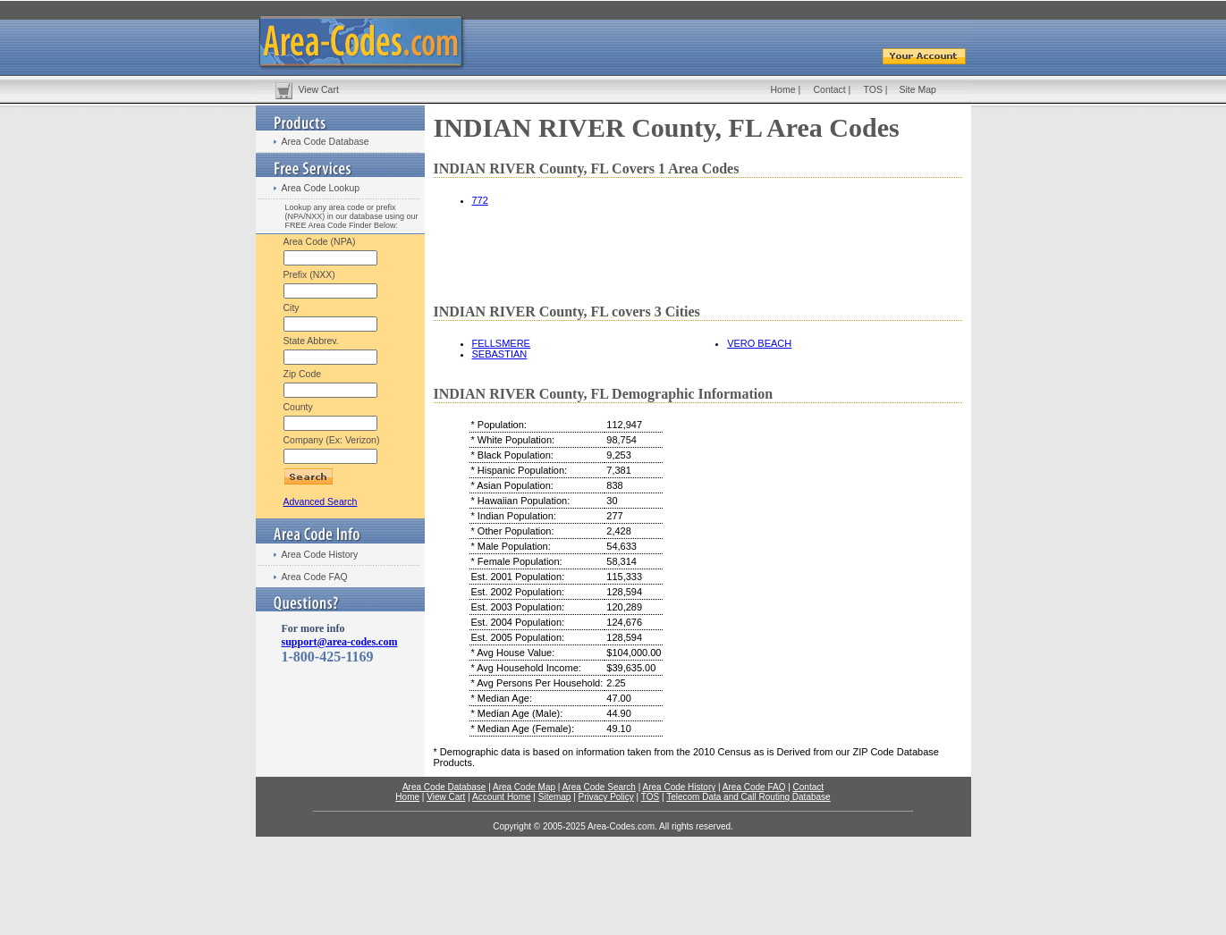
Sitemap (554, 797)
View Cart (319, 89)
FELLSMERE (501, 343)
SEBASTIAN (500, 354)
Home (783, 89)
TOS (873, 89)
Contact (830, 89)
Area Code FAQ (315, 576)
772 (480, 200)
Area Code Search (599, 787)
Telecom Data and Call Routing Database (748, 797)
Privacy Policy (606, 797)
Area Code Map (524, 787)
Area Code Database (325, 141)
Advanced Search (320, 501)
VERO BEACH (759, 343)
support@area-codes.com (340, 642)
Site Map (918, 89)
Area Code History (320, 554)
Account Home (501, 797)
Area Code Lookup (321, 187)
